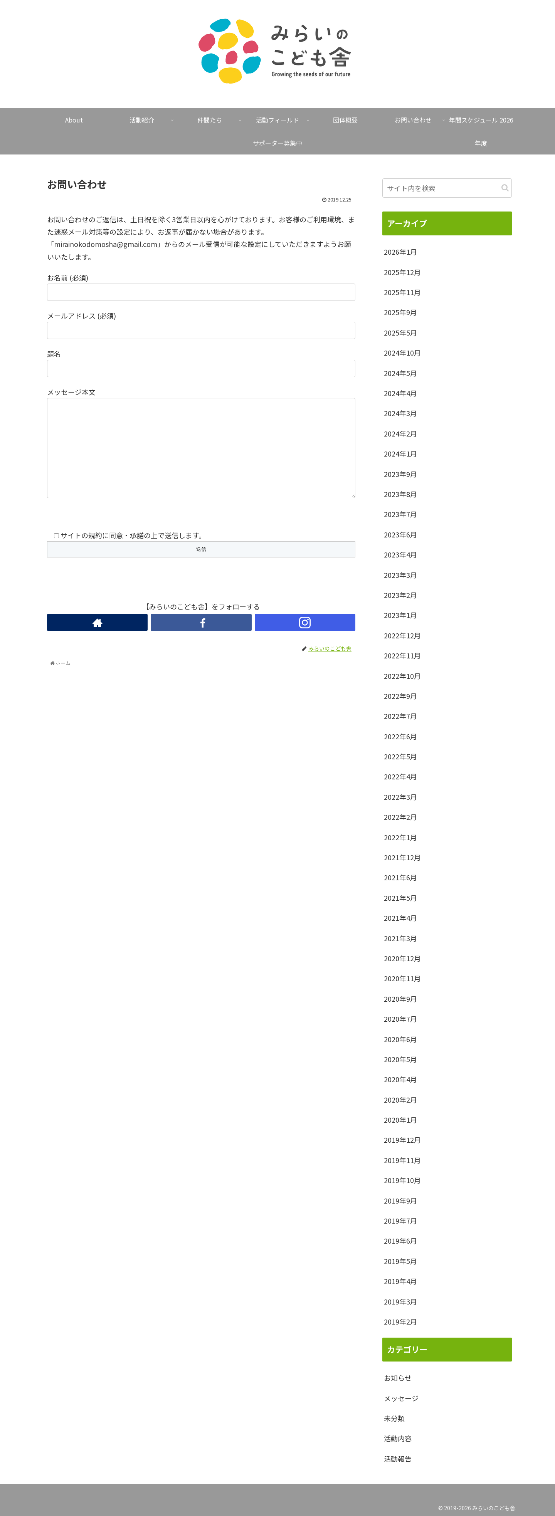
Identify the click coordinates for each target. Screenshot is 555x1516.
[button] (505, 187)
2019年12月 (402, 1140)
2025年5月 (400, 332)
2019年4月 (400, 1281)
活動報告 (398, 1459)
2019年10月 (402, 1180)
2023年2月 (400, 595)
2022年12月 (402, 635)
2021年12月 (402, 857)
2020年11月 (402, 978)
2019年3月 (400, 1301)
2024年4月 (400, 393)
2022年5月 (400, 756)
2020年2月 (400, 1100)
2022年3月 (400, 797)
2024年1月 (400, 453)
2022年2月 (400, 817)
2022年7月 (400, 716)
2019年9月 (400, 1200)
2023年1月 (400, 615)
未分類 (394, 1418)
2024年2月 (400, 433)
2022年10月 (402, 676)
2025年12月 (402, 272)
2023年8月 (400, 494)
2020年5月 (400, 1059)
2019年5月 (400, 1261)
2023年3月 (400, 575)
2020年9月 (400, 999)
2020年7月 (400, 1019)
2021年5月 (400, 898)
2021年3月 (400, 938)
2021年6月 (400, 877)
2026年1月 (400, 252)
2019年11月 (402, 1160)
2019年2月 (400, 1321)
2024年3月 (400, 413)
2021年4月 (400, 918)
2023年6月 (400, 534)
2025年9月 (400, 312)
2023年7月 (400, 514)
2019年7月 (400, 1220)
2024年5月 (400, 373)
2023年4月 (400, 554)
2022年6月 (400, 736)
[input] (447, 188)
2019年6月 (400, 1241)
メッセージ (401, 1398)
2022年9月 (400, 696)
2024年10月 (402, 353)
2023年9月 (400, 474)
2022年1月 (400, 837)
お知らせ (398, 1378)
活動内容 (398, 1438)
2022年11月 (402, 655)
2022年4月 (400, 776)
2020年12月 (402, 958)
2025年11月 (402, 292)
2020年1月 (400, 1120)
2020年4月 (400, 1079)
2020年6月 (400, 1039)
